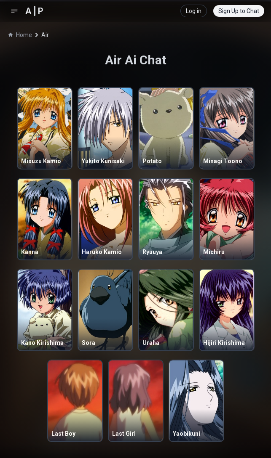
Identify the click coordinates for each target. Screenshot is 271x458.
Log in (193, 11)
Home (20, 35)
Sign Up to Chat (238, 11)
